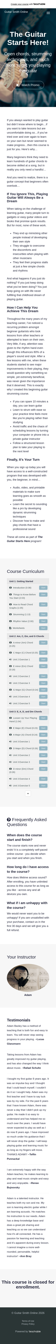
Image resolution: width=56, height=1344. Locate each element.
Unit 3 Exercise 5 (28, 786)
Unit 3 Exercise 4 (28, 779)
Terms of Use (28, 1321)
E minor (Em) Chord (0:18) (28, 667)
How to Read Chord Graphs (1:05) (28, 605)
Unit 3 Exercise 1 (28, 742)
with (28, 4)
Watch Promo (28, 85)
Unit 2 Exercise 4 (28, 697)
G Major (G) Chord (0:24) (28, 690)
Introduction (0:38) (28, 588)
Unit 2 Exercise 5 (28, 703)
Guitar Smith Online (16, 11)
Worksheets (28, 628)
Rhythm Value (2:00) (28, 621)
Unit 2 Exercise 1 (28, 659)
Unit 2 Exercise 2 (28, 676)
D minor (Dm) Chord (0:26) (28, 770)
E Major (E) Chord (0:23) (28, 728)
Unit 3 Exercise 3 (28, 762)
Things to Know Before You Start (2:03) (28, 595)
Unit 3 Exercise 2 (28, 755)
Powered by (28, 1331)
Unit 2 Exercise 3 (28, 683)
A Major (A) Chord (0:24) (28, 735)
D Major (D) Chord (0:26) (28, 748)
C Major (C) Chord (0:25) (28, 653)
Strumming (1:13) (28, 614)
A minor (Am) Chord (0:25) (28, 644)
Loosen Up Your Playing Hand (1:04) (28, 719)
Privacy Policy (28, 1324)
